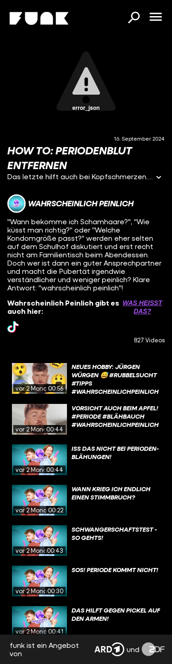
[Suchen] (133, 18)
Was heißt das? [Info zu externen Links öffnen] (142, 307)
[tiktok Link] (13, 327)
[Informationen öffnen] (159, 178)
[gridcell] (86, 379)
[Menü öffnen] (155, 17)
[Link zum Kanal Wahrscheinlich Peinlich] (70, 203)
